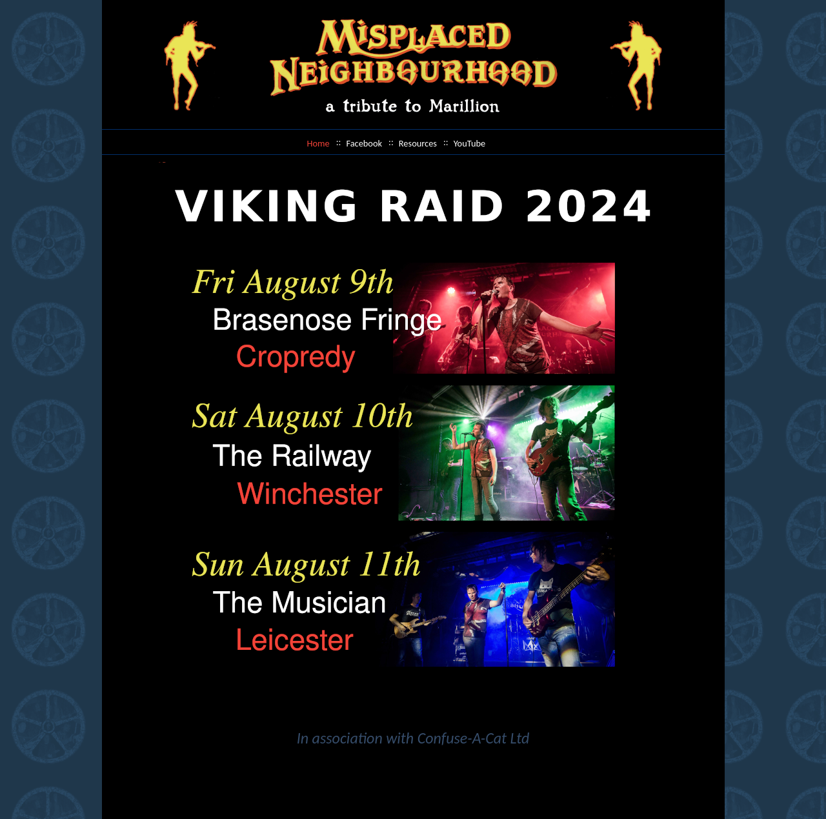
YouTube (470, 143)
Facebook (364, 143)
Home (318, 143)
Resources (418, 143)
